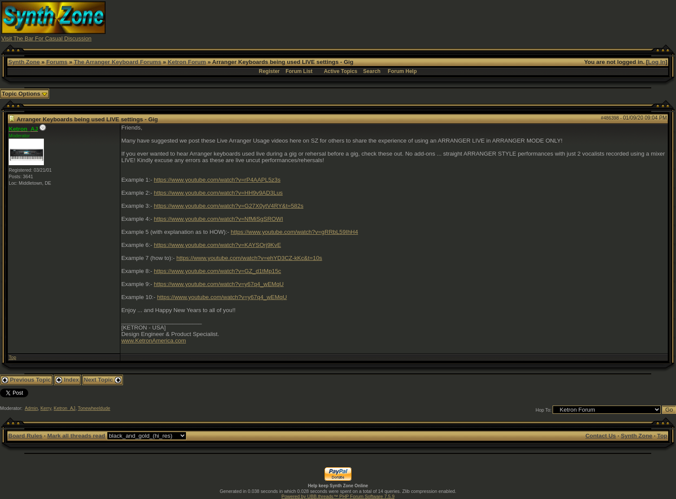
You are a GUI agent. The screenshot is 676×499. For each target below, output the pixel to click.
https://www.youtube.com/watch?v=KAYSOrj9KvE (217, 245)
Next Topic (102, 379)
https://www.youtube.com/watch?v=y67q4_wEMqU (219, 284)
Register (269, 71)
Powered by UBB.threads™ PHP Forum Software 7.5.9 (338, 496)
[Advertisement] (507, 20)
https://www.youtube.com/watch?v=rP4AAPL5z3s (217, 179)
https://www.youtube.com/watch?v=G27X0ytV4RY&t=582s (228, 206)
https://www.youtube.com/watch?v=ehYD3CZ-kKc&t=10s (249, 258)
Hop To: (544, 410)
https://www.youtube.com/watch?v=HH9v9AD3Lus (218, 193)
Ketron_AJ (65, 408)
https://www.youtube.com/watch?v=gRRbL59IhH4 (294, 232)
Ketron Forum (187, 62)
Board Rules (25, 435)
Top (12, 357)
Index (67, 379)
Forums (56, 62)
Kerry (45, 408)
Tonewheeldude (94, 408)
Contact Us (600, 435)
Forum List (298, 71)
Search (372, 71)
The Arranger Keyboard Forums (117, 62)
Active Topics (340, 71)
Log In (657, 62)
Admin (31, 408)
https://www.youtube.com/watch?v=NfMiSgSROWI (218, 219)
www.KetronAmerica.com (153, 340)
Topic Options (24, 93)
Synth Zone (24, 62)
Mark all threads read (76, 435)
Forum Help (402, 71)
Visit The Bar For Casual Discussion (46, 38)
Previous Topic (26, 379)
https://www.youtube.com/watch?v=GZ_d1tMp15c (217, 271)
